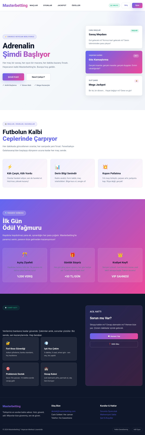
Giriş (126, 5)
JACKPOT (62, 5)
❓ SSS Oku (114, 344)
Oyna (137, 5)
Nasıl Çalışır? (38, 77)
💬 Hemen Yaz (114, 336)
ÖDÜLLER (76, 5)
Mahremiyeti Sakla (108, 414)
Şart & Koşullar (106, 418)
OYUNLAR (47, 5)
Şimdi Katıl (13, 77)
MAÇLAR (34, 5)
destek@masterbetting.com (63, 411)
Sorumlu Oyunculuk (108, 411)
